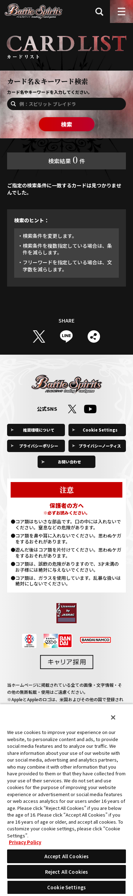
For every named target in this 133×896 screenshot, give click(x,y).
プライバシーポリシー (38, 446)
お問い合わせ (69, 461)
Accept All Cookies (66, 856)
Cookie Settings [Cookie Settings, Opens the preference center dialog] (66, 887)
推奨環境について (38, 430)
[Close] (113, 717)
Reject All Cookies (66, 871)
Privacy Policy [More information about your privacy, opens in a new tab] (25, 842)
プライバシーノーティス (100, 446)
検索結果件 (66, 159)
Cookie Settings (100, 430)
